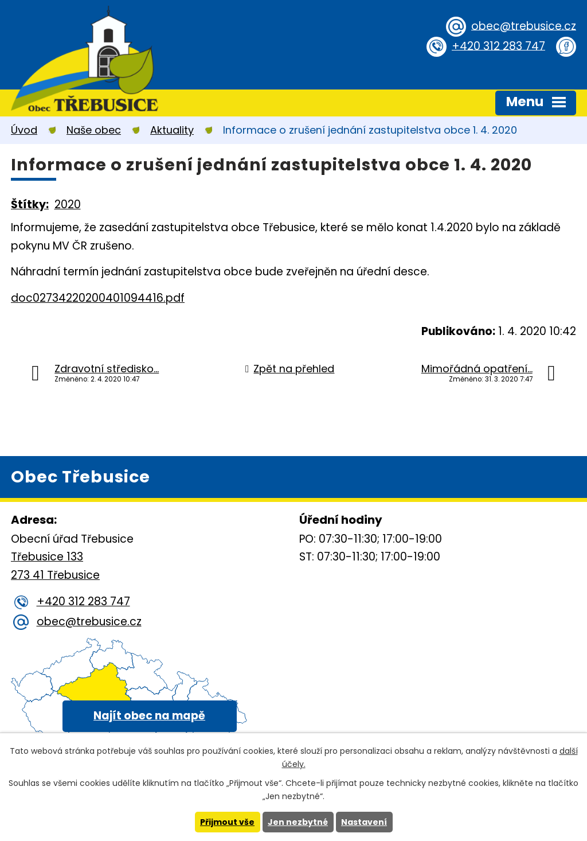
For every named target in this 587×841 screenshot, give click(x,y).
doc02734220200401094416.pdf (98, 298)
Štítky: (30, 204)
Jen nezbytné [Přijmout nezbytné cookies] (298, 822)
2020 (67, 204)
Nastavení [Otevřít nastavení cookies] (364, 822)
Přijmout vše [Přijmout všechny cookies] (227, 822)
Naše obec (93, 130)
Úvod (24, 130)
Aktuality (172, 130)
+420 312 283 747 (498, 45)
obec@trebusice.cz (523, 25)
